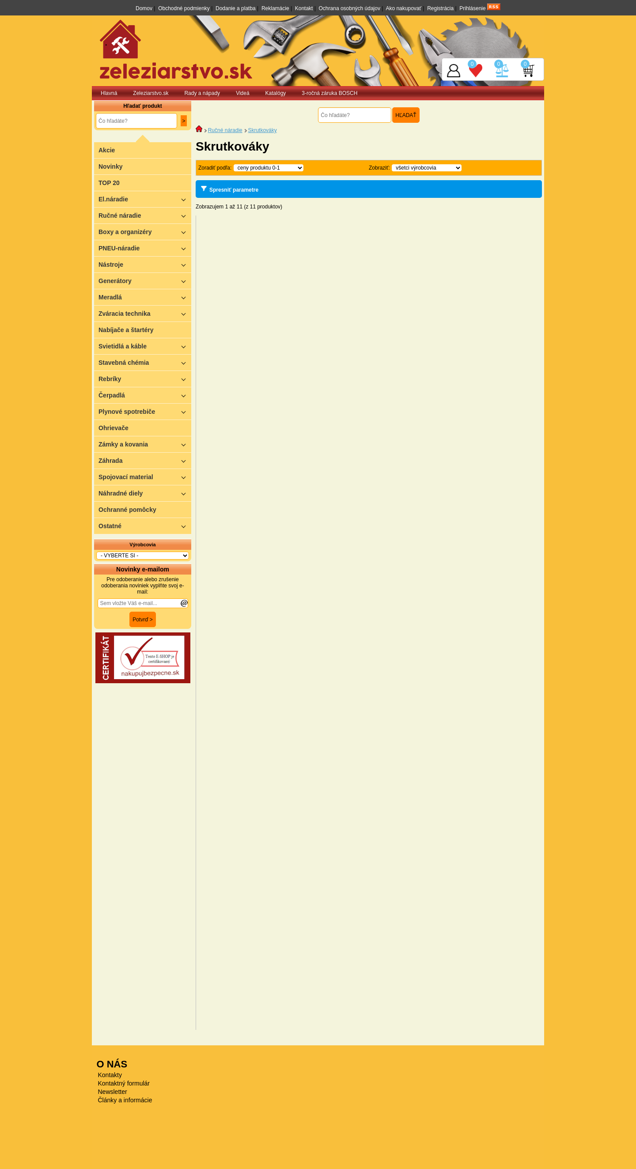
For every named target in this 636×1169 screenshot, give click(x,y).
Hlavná (109, 93)
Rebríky (144, 378)
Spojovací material (144, 476)
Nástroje (144, 264)
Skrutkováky (262, 130)
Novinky (110, 166)
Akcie (106, 150)
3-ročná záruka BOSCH (329, 93)
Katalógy (275, 93)
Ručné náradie (144, 215)
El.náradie (144, 199)
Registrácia (440, 8)
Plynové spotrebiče (144, 411)
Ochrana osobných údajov (349, 8)
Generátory (144, 280)
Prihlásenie (472, 8)
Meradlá (144, 297)
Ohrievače (113, 427)
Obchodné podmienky (184, 8)
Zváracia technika (144, 313)
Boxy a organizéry (144, 231)
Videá (242, 93)
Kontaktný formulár (124, 1083)
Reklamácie (275, 8)
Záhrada (144, 460)
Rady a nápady (202, 93)
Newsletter (112, 1091)
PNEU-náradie (144, 248)
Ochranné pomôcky (127, 509)
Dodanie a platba (236, 8)
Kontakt (304, 8)
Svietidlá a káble (144, 346)
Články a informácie (125, 1100)
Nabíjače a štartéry (126, 329)
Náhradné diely (144, 493)
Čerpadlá (144, 395)
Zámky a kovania (144, 444)
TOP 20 (109, 182)
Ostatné (144, 525)
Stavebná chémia (144, 362)
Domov (144, 8)
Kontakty (110, 1074)
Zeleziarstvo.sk (150, 93)
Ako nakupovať (403, 8)
